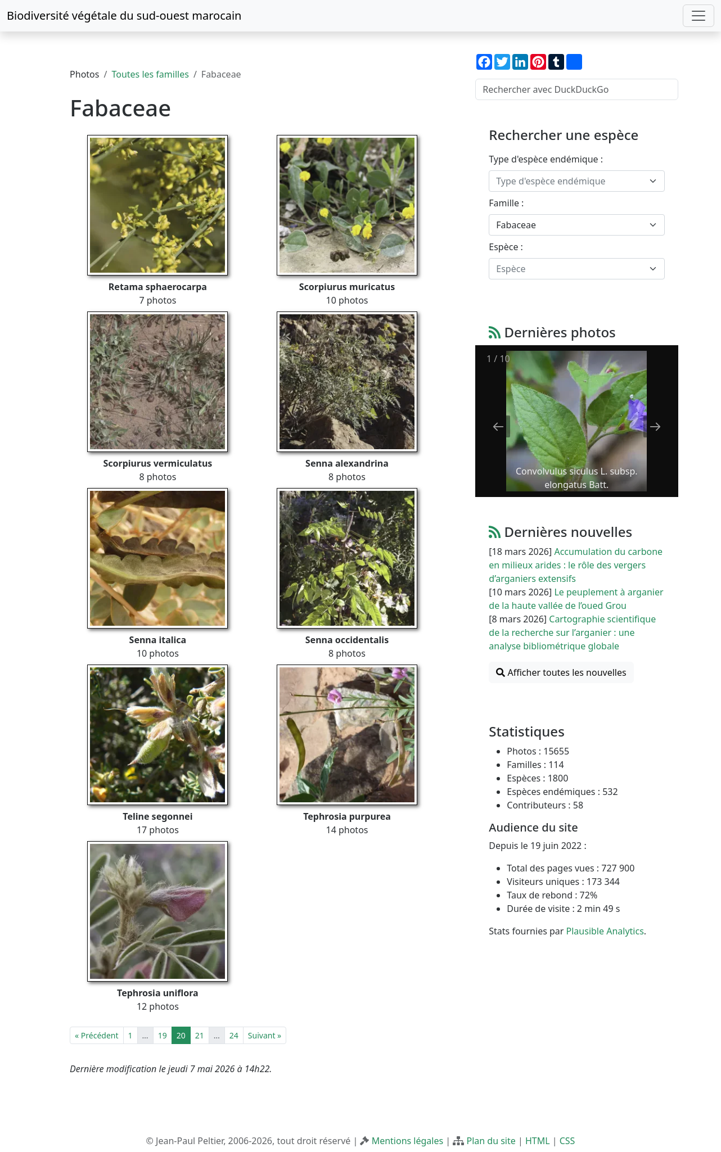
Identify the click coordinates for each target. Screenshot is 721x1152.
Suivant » (264, 1035)
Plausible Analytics (605, 931)
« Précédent (96, 1035)
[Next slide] (655, 426)
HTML (537, 1141)
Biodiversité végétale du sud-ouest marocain (124, 15)
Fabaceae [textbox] (516, 225)
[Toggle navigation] (698, 15)
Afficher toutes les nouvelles (561, 672)
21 (199, 1035)
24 (233, 1035)
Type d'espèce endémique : (546, 159)
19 (162, 1035)
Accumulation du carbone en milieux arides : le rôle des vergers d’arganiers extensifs (576, 565)
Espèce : (506, 247)
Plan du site (490, 1141)
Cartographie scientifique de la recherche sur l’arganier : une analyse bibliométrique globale (572, 632)
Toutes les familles (149, 74)
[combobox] (577, 181)
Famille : (506, 203)
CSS (567, 1141)
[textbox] (570, 181)
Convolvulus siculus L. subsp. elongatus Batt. (577, 478)
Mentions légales (408, 1141)
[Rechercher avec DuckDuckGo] (576, 89)
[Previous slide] (498, 426)
